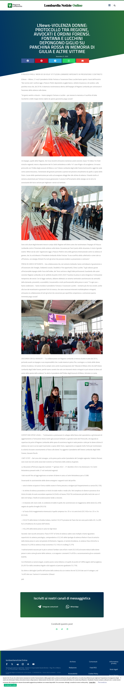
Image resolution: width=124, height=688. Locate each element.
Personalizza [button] (102, 682)
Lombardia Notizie (58, 5)
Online (77, 5)
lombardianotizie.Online (16, 660)
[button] (114, 5)
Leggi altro (92, 682)
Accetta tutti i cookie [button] (10, 685)
